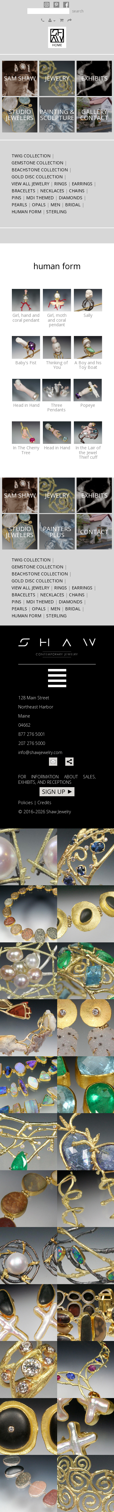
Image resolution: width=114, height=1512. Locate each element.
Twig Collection (31, 156)
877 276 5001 (31, 734)
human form (26, 211)
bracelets (23, 191)
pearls (19, 204)
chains (77, 191)
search (78, 11)
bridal (73, 204)
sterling (56, 211)
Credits (44, 802)
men (55, 204)
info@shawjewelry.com (40, 752)
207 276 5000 (31, 743)
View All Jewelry (30, 184)
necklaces (52, 191)
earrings (82, 184)
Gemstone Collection (37, 163)
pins (16, 198)
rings (60, 184)
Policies (25, 802)
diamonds (70, 198)
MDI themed (40, 198)
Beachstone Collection (40, 170)
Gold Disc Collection (37, 177)
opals (39, 204)
